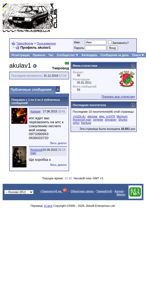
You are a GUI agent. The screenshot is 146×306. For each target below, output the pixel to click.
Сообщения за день (115, 55)
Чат (50, 55)
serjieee (98, 119)
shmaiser (111, 119)
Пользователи (46, 43)
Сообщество (67, 55)
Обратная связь (82, 191)
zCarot (48, 205)
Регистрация (20, 55)
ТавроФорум (24, 43)
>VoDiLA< (79, 116)
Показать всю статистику (118, 96)
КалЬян (35, 111)
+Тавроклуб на (53, 191)
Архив (119, 191)
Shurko (122, 119)
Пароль (79, 47)
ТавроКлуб (104, 191)
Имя (77, 42)
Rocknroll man (82, 119)
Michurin (122, 116)
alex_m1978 (107, 116)
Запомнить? (118, 42)
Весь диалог (58, 143)
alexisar (93, 116)
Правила (39, 55)
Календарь (89, 55)
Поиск (138, 55)
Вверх (121, 194)
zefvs (76, 122)
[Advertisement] (122, 17)
